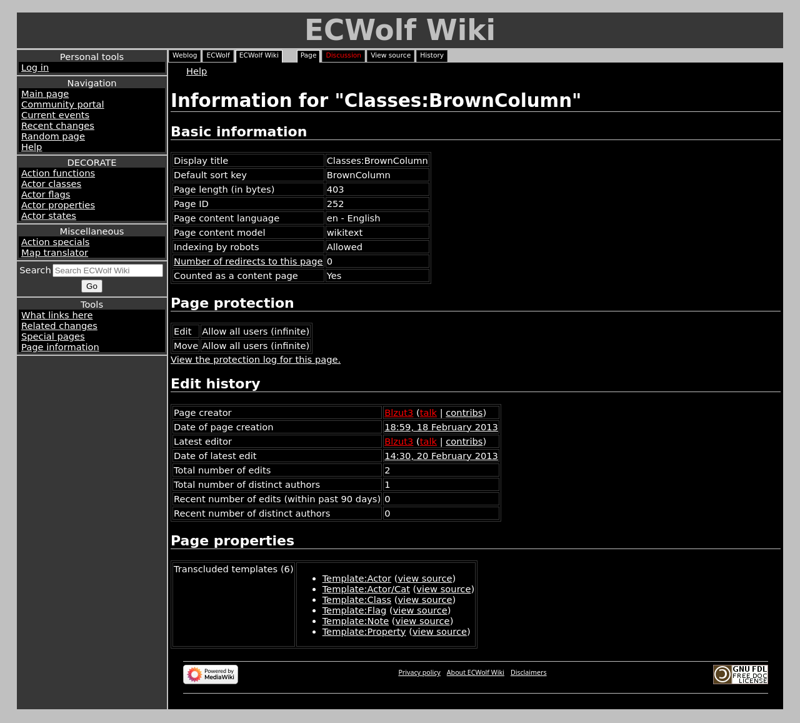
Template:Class (356, 599)
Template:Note (355, 620)
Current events (55, 114)
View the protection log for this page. (256, 359)
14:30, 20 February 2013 (441, 455)
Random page (53, 136)
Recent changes (57, 125)
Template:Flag (354, 610)
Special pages (53, 336)
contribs (464, 412)
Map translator (54, 252)
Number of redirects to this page (248, 261)
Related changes (59, 325)
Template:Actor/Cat (366, 589)
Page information (60, 346)
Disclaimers (529, 672)
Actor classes (51, 183)
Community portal (62, 104)
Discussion (343, 55)
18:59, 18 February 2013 (441, 427)
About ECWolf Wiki (475, 672)
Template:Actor (356, 578)
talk (428, 412)
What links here (56, 315)
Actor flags (45, 194)
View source (391, 55)
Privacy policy (419, 672)
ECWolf (217, 55)
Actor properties (58, 205)
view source (425, 578)
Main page (45, 93)
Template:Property (364, 631)
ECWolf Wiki (400, 30)
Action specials (55, 241)
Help (31, 146)
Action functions (58, 173)
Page (309, 55)
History (432, 55)
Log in (35, 67)
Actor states (48, 215)
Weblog (184, 55)
